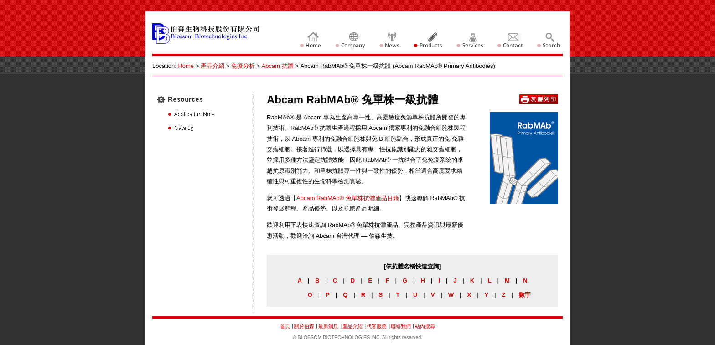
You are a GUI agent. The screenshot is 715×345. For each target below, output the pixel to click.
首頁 (285, 326)
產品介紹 (212, 65)
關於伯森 (304, 326)
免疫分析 (243, 65)
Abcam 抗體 (278, 65)
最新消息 (329, 326)
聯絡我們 (401, 326)
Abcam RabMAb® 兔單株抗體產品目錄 (347, 198)
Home (186, 65)
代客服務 (377, 326)
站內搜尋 (425, 326)
